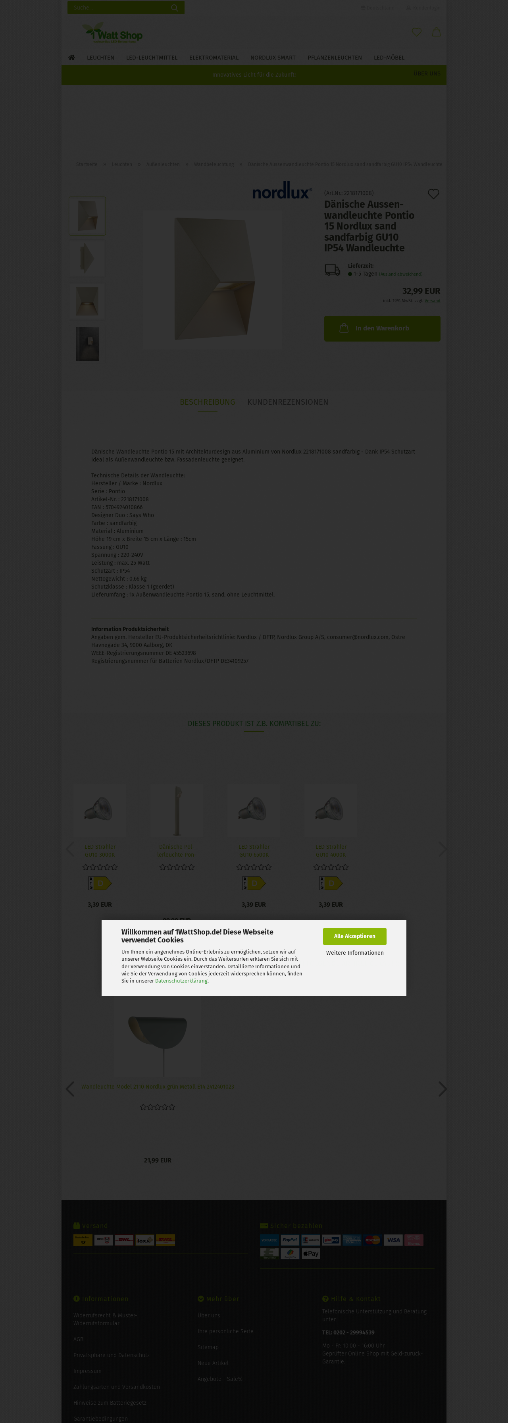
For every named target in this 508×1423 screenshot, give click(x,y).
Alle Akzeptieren (354, 936)
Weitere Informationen (355, 953)
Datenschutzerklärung (181, 981)
